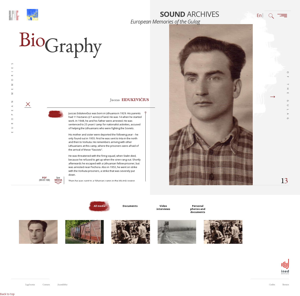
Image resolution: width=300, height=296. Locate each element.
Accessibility (62, 284)
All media (99, 209)
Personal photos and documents (199, 213)
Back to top (7, 294)
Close (27, 108)
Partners (286, 284)
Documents (131, 209)
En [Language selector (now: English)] (259, 15)
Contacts (46, 284)
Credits (272, 284)
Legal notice (30, 284)
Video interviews (164, 211)
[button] (38, 236)
